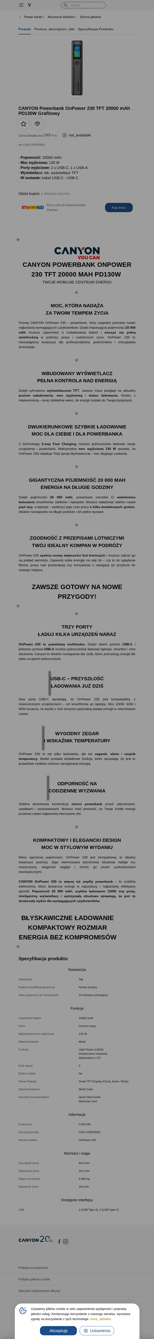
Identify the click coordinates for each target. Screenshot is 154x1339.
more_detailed (100, 1319)
